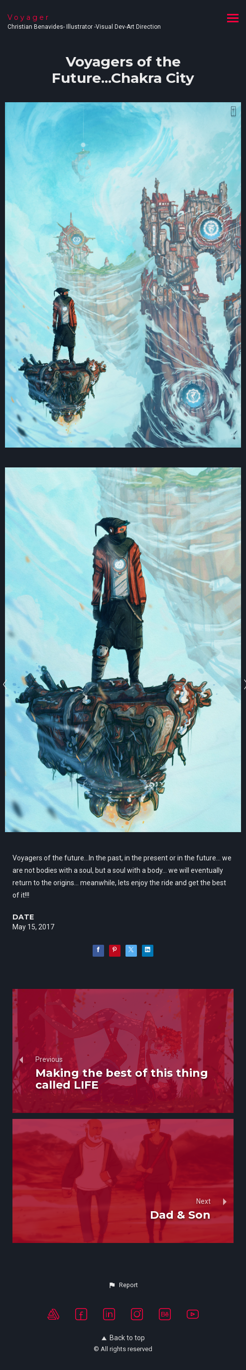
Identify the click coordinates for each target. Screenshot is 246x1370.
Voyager (28, 17)
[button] (123, 1285)
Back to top (123, 1338)
